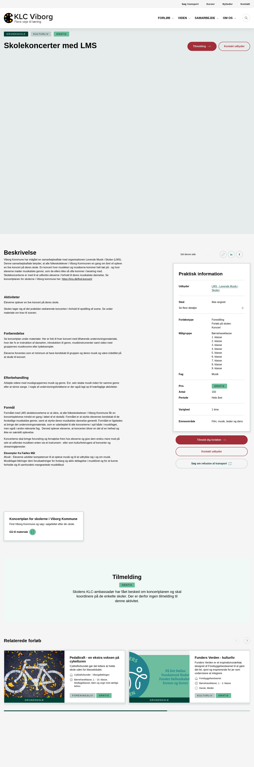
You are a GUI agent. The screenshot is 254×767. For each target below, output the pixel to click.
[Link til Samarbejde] (207, 19)
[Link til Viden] (184, 19)
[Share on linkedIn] (231, 199)
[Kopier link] (223, 199)
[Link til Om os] (230, 19)
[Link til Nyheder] (228, 4)
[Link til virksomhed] (90, 619)
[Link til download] (22, 476)
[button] (202, 46)
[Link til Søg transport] (190, 4)
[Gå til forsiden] (28, 18)
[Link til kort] (64, 621)
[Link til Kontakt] (243, 4)
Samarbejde (207, 18)
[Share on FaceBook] (239, 199)
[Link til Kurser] (211, 4)
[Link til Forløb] (166, 19)
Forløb (166, 18)
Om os (230, 18)
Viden (184, 18)
